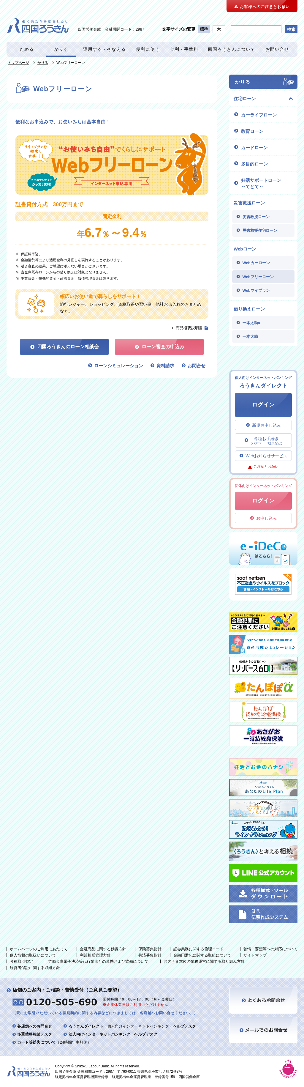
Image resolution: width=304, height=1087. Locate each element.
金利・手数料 (184, 49)
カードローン (254, 147)
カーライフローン (259, 114)
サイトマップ (255, 955)
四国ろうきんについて (231, 49)
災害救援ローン (256, 217)
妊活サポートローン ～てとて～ (261, 183)
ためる (27, 49)
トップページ (18, 62)
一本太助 (250, 336)
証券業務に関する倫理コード (198, 949)
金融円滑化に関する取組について (202, 955)
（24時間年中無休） (54, 1042)
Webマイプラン (256, 290)
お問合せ (196, 365)
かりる (61, 49)
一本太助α (251, 323)
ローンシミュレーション (118, 365)
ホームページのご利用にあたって (39, 949)
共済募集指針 (150, 955)
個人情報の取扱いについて (33, 955)
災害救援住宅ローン (260, 230)
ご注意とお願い (266, 466)
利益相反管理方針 (95, 955)
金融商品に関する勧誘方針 (103, 949)
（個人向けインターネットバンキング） (132, 1026)
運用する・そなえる (104, 49)
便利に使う (148, 49)
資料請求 (165, 365)
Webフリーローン (258, 277)
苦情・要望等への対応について (270, 949)
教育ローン (252, 131)
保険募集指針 (150, 949)
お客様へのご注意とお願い (262, 6)
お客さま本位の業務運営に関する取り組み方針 (204, 961)
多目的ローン (254, 163)
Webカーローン (256, 263)
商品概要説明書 (189, 328)
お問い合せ (277, 49)
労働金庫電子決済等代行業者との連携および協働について (98, 961)
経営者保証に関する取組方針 (35, 967)
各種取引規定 (21, 961)
